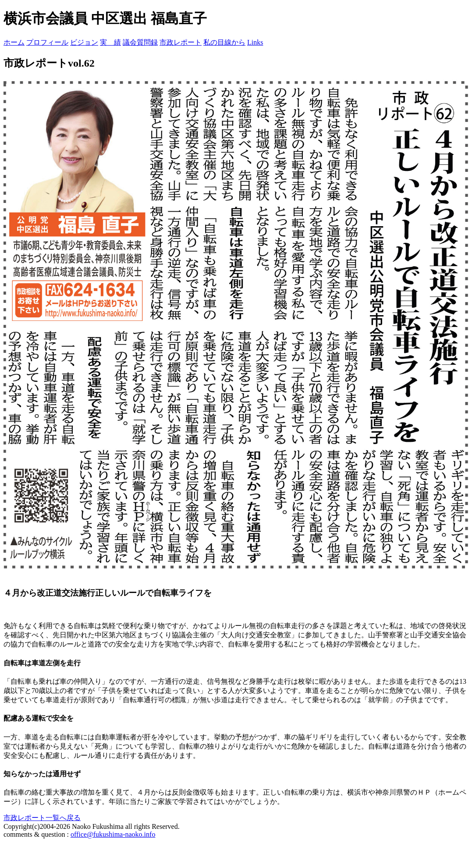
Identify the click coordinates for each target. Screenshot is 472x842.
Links (255, 42)
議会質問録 (140, 42)
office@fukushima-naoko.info (113, 834)
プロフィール (47, 42)
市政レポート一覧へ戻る (42, 817)
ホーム (14, 42)
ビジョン (84, 42)
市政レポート (181, 42)
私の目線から (224, 42)
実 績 (110, 42)
